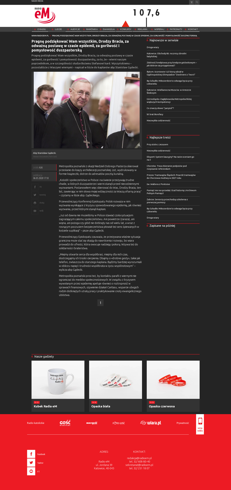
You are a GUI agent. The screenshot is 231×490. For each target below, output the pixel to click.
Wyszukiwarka (197, 2)
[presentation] (42, 475)
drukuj (41, 202)
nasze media (37, 1)
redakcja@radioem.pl (139, 458)
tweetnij (42, 194)
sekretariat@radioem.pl (139, 464)
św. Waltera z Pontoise (158, 184)
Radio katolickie (35, 423)
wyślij (41, 210)
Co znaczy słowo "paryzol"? (160, 108)
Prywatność (183, 423)
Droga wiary (153, 47)
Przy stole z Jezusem (157, 144)
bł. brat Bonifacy (155, 114)
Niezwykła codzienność (158, 120)
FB (40, 187)
